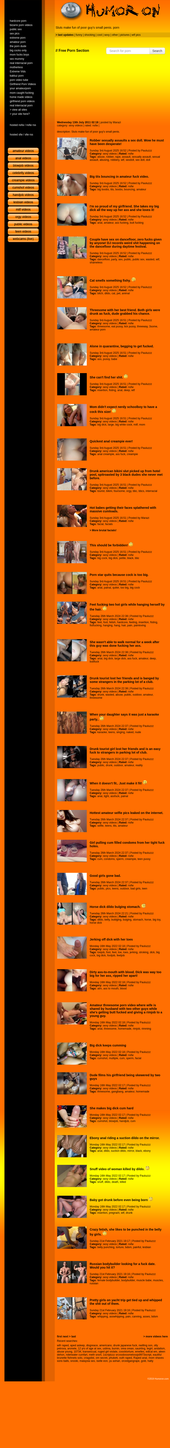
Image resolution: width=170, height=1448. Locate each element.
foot (105, 622)
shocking (89, 34)
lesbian (146, 1247)
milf (136, 424)
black (130, 558)
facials (109, 524)
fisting (112, 390)
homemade (124, 1028)
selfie (100, 825)
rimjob (136, 1028)
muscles (158, 1280)
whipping (102, 1316)
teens (111, 732)
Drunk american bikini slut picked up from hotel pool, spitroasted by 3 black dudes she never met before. (126, 474)
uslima (106, 1348)
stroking (143, 952)
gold (143, 1360)
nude (138, 732)
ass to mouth (111, 988)
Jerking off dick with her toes (111, 939)
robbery (114, 159)
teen (144, 888)
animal (126, 293)
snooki (74, 1360)
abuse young (64, 1351)
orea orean (127, 1348)
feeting (133, 622)
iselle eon (102, 1360)
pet (118, 293)
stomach (138, 919)
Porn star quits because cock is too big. (119, 575)
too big (125, 587)
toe (120, 952)
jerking (134, 952)
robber (110, 156)
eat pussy (117, 326)
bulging (127, 919)
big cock (102, 558)
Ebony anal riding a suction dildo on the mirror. (125, 1138)
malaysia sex (87, 1360)
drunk (100, 694)
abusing (104, 159)
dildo (107, 293)
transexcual (89, 1351)
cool (99, 34)
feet (99, 622)
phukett (113, 1357)
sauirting (140, 1348)
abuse (101, 156)
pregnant (114, 1212)
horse (147, 919)
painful (137, 1247)
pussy (106, 359)
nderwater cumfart (76, 1354)
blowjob (113, 1121)
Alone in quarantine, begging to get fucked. (122, 346)
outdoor (137, 694)
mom (142, 424)
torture (120, 1247)
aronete (72, 1348)
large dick (120, 658)
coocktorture (126, 1351)
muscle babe (144, 1280)
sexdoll (130, 159)
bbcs (141, 491)
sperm (119, 859)
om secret (101, 1357)
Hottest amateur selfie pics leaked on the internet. (126, 813)
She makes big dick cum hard (112, 1108)
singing (120, 732)
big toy (156, 919)
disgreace (92, 1345)
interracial (151, 491)
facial (100, 524)
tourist (101, 491)
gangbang (117, 1091)
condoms (109, 859)
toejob (101, 952)
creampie (132, 454)
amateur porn (97, 329)
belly (107, 919)
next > (67, 1336)
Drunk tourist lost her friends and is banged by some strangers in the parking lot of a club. (124, 680)
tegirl (150, 1348)
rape (118, 156)
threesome (103, 326)
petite (122, 558)
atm (99, 988)
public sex (138, 259)
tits (112, 189)
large (111, 424)
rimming (146, 1028)
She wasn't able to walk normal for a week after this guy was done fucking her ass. (124, 643)
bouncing (129, 189)
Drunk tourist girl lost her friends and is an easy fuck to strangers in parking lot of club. (125, 750)
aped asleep (77, 1345)
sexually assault (141, 156)
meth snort (95, 1354)
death (115, 1181)
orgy (128, 491)
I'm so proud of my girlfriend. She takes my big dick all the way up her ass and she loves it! (124, 208)
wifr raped (63, 1345)
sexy (107, 34)
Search (157, 51)
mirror (130, 1150)
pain (129, 625)
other (115, 34)
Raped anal (140, 1357)
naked (130, 732)
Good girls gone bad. (105, 875)
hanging (108, 625)
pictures (125, 34)
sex (120, 259)
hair (123, 625)
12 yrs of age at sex (89, 1348)
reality (139, 765)
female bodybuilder (108, 1280)
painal (107, 587)
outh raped (125, 1357)
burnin (115, 1348)
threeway (142, 326)
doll (148, 159)
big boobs (103, 189)
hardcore (122, 622)
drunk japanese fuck (125, 1345)
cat (113, 293)
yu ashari (114, 1360)
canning (137, 1316)
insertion (102, 390)
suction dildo (118, 1150)
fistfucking (95, 625)
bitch (100, 293)
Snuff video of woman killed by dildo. (120, 1169)
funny (79, 34)
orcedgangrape (130, 1360)
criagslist (89, 1357)
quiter (116, 587)
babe (114, 359)
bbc (135, 491)
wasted (150, 259)
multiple (113, 1058)
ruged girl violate (107, 1351)
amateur (141, 189)
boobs (119, 189)
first (59, 1336)
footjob (111, 955)
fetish (112, 622)
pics (108, 888)
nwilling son (145, 1345)
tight (106, 796)
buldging (116, 919)
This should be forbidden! (111, 545)
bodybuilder (128, 1280)
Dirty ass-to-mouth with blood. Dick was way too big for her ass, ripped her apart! (125, 973)
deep (127, 390)
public (127, 259)
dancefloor (103, 259)
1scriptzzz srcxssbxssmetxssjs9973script (127, 1354)
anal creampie (105, 454)
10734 (77, 1351)
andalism (159, 1348)
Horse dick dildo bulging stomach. (118, 907)
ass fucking (121, 222)
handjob (124, 1121)
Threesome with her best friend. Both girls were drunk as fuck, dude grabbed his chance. (125, 311)
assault (126, 156)
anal (99, 222)
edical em (151, 1351)
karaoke (102, 732)
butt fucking (137, 222)
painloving (140, 625)
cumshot (102, 1058)
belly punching (105, 1247)
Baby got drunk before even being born (121, 1200)
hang (117, 625)
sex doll (140, 159)
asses (146, 1316)
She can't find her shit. (109, 377)
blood (123, 988)
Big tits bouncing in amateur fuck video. (119, 176)
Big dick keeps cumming (108, 1045)
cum (99, 859)
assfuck (114, 796)
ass (99, 359)
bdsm (128, 1247)
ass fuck (120, 454)
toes (125, 952)
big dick (101, 424)
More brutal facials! (104, 530)
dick (152, 952)
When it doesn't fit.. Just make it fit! (118, 783)
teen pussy (144, 859)
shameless (96, 262)
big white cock (123, 424)
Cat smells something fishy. (113, 280)
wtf (122, 159)
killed (123, 1181)
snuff (100, 1181)
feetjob (121, 955)
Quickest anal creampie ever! (111, 441)
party (114, 259)
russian (94, 1283)
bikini (109, 491)
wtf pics (136, 34)
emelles (139, 1351)
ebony (147, 1150)
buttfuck (94, 661)
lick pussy (130, 326)
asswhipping (116, 1316)
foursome (119, 491)
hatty (150, 1360)
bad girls (135, 888)
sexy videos (76, 125)
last (73, 1336)
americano (105, 1345)
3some (153, 326)
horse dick (96, 922)
